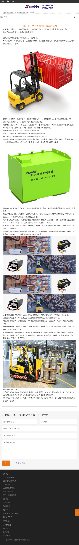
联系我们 (6, 535)
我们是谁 (6, 528)
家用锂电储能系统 (9, 481)
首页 (6, 13)
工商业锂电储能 (9, 477)
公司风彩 (6, 532)
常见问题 (6, 521)
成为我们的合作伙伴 (10, 513)
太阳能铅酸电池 (9, 488)
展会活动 (6, 506)
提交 (6, 463)
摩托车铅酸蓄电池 (9, 495)
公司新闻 (6, 502)
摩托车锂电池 (8, 491)
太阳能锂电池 (8, 484)
